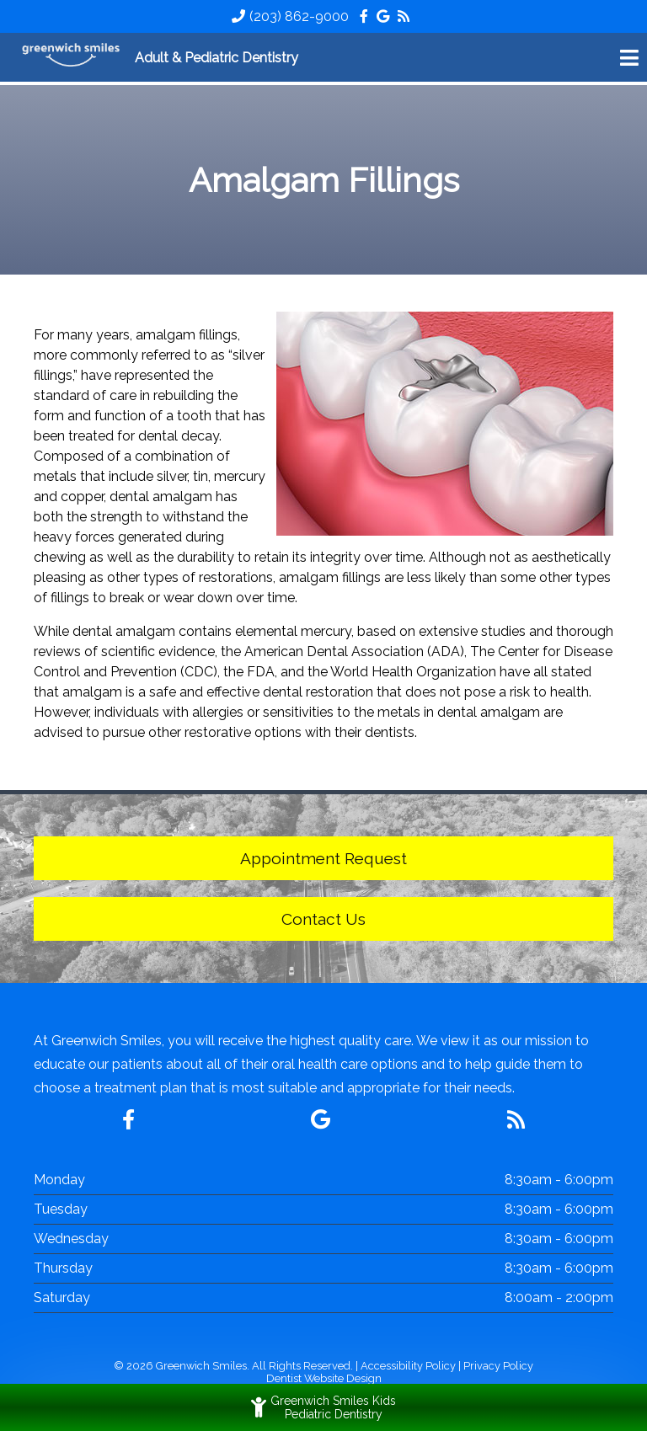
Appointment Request (323, 858)
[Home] (71, 57)
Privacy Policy (498, 1365)
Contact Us (323, 919)
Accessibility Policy (408, 1365)
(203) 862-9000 (299, 16)
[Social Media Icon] (366, 16)
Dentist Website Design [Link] (324, 1378)
